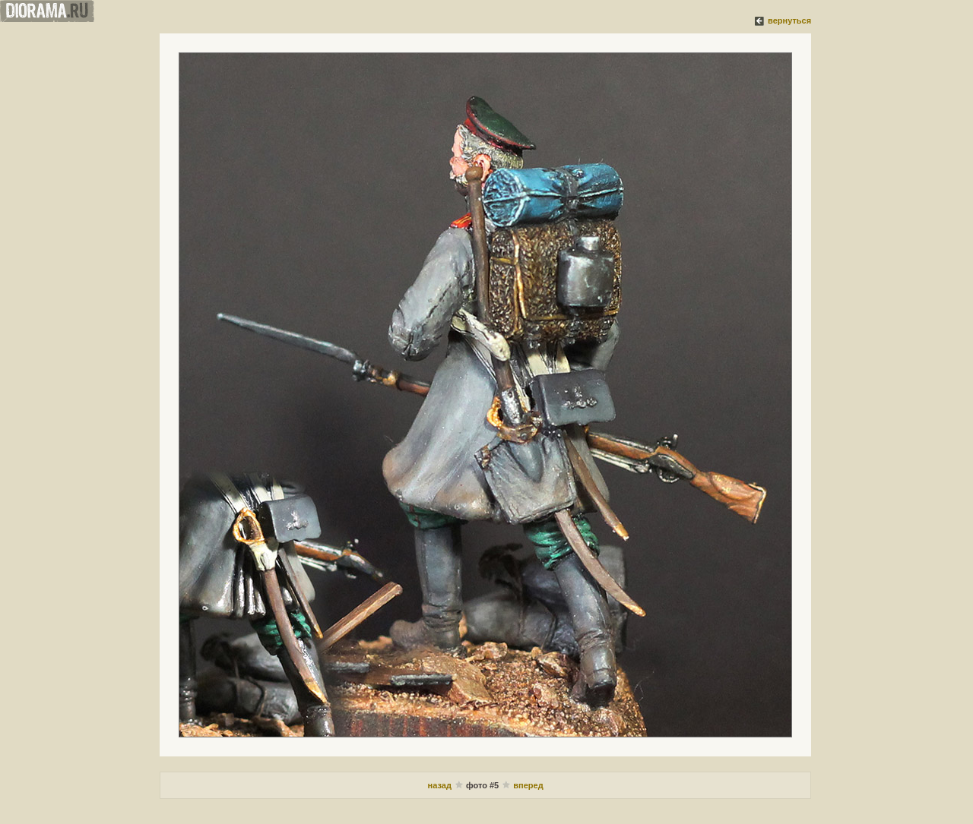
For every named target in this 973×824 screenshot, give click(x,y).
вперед (528, 785)
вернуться (789, 20)
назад (441, 785)
